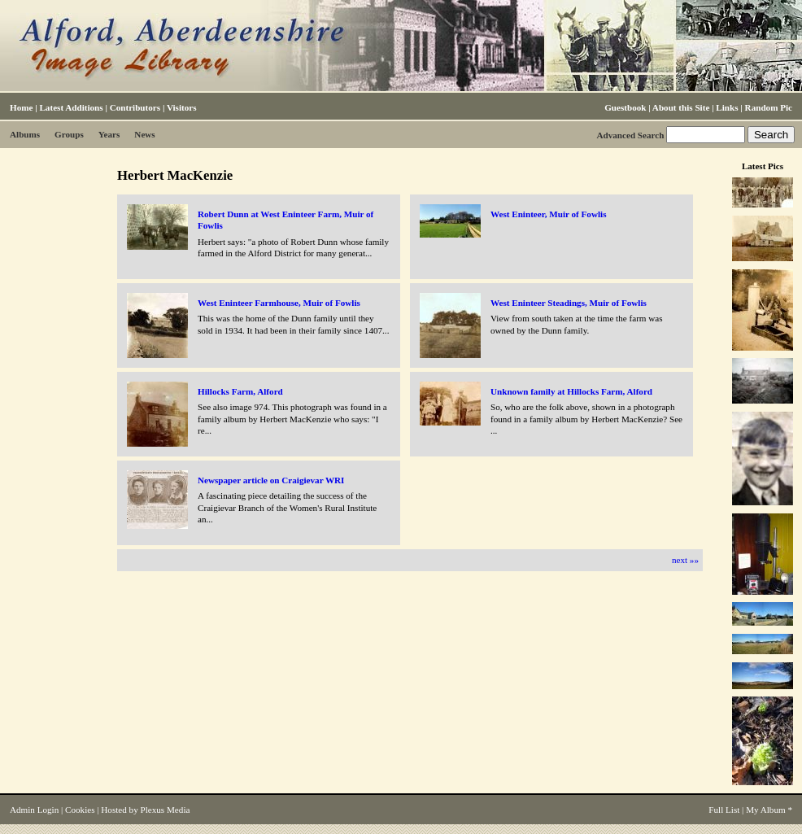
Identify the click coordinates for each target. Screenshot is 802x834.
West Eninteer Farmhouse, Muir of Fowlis (279, 303)
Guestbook (625, 107)
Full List (723, 809)
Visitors (182, 107)
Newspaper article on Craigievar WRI (271, 480)
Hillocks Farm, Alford (240, 391)
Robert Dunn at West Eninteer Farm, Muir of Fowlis (285, 219)
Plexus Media (165, 809)
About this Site (680, 107)
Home (21, 107)
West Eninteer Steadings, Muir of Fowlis (568, 303)
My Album (766, 809)
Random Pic (768, 107)
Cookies (79, 809)
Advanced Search (630, 135)
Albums (25, 134)
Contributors (135, 107)
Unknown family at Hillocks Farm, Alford (571, 391)
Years (109, 134)
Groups (69, 134)
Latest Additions (70, 107)
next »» (685, 560)
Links (727, 107)
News (144, 134)
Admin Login (34, 809)
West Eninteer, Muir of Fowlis (548, 214)
